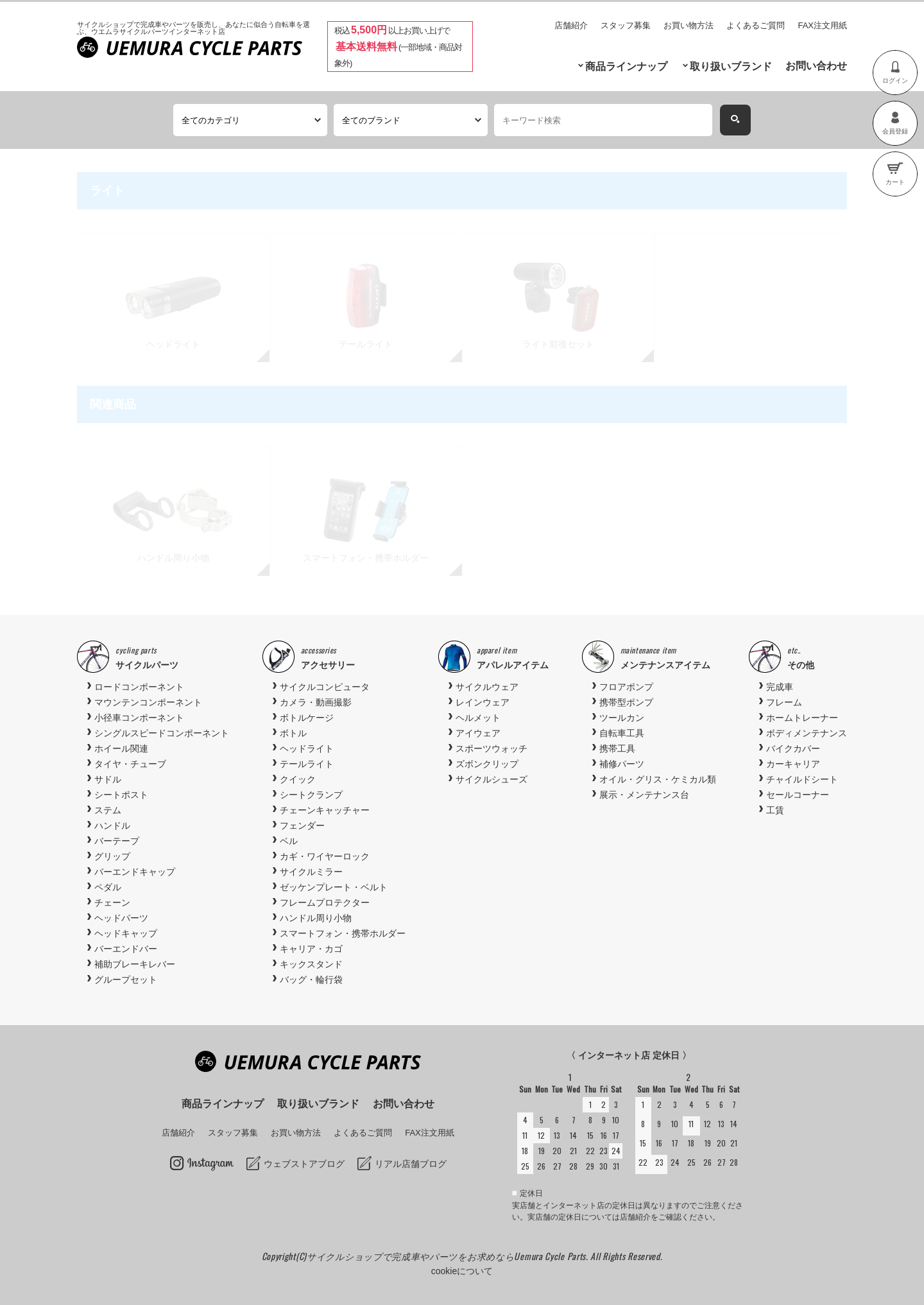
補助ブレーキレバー (134, 964)
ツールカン (621, 717)
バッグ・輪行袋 (311, 979)
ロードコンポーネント (139, 686)
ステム (107, 810)
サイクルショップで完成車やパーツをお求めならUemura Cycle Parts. (448, 1256)
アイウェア (478, 733)
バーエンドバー (125, 948)
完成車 (779, 686)
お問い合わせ (816, 65)
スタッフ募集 (626, 25)
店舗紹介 (571, 25)
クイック (298, 779)
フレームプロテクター (325, 902)
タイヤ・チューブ (130, 763)
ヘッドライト (307, 748)
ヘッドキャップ (125, 933)
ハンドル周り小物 (316, 917)
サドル (107, 779)
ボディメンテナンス (806, 733)
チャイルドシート (802, 779)
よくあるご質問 (755, 25)
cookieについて (462, 1271)
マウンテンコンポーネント (148, 702)
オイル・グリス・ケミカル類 (657, 779)
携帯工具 (617, 748)
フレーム (784, 702)
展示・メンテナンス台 (644, 794)
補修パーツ (621, 763)
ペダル (107, 887)
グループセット (125, 979)
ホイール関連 (121, 748)
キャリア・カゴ (311, 948)
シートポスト (121, 794)
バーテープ (116, 840)
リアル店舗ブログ (411, 1164)
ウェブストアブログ (304, 1164)
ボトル (293, 733)
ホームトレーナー (802, 717)
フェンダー (302, 825)
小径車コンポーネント (139, 717)
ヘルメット (478, 717)
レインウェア (482, 702)
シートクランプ (311, 794)
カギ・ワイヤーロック (325, 856)
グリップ (112, 856)
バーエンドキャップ (134, 871)
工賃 (775, 810)
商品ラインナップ (626, 66)
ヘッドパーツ (121, 917)
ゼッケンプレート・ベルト (334, 887)
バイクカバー (793, 748)
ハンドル (112, 825)
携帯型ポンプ (626, 702)
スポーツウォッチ (491, 748)
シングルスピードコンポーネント (161, 733)
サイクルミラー (311, 871)
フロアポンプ (626, 686)
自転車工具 (621, 733)
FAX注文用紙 (822, 25)
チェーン (112, 902)
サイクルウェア (487, 686)
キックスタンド (311, 964)
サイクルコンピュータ (325, 686)
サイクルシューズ (491, 779)
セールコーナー (797, 794)
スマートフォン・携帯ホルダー (343, 933)
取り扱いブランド (731, 66)
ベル (289, 840)
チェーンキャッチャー (325, 810)
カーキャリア (793, 763)
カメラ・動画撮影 (316, 702)
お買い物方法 (688, 25)
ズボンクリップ (487, 763)
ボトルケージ (307, 717)
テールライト (307, 763)
